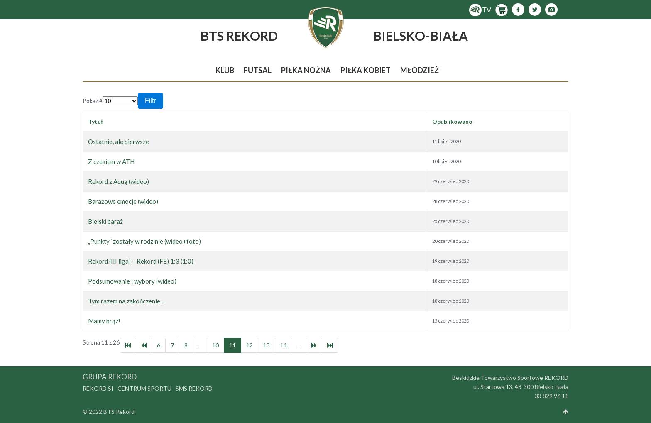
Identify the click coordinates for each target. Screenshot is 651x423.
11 (232, 345)
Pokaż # (93, 100)
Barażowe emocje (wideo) (123, 201)
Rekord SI (98, 388)
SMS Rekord (194, 388)
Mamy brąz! (104, 321)
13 (266, 345)
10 (215, 345)
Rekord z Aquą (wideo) (118, 181)
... (200, 345)
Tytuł (95, 121)
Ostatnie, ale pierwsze (118, 141)
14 (283, 345)
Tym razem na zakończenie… (126, 301)
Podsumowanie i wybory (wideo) (132, 281)
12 (249, 345)
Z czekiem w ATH (111, 161)
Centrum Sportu (144, 388)
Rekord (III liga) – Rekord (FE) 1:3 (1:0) (140, 261)
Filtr (150, 100)
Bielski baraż (105, 221)
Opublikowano (452, 121)
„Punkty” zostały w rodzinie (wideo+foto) (144, 241)
